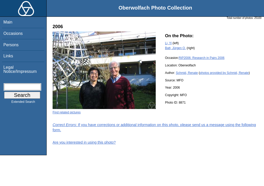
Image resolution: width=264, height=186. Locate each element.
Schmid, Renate (187, 73)
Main (7, 22)
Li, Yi (168, 43)
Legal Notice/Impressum (20, 69)
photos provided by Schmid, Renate (224, 73)
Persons (11, 45)
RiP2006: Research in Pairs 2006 (201, 58)
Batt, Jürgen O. (175, 48)
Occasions (13, 33)
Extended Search (23, 102)
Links (8, 56)
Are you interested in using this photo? (84, 142)
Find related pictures (67, 112)
